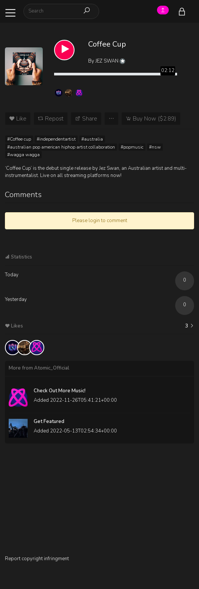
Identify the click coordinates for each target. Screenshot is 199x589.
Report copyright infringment (37, 558)
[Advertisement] (99, 502)
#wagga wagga (23, 155)
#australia (92, 139)
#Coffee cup (19, 139)
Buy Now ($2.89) (151, 118)
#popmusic (132, 147)
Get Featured (49, 421)
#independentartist (56, 139)
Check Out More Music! (60, 390)
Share (86, 118)
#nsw (155, 147)
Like (17, 118)
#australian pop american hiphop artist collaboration (61, 147)
